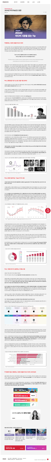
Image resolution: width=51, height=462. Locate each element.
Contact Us (24, 458)
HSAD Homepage (20, 458)
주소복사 (45, 12)
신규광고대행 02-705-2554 (19, 459)
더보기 (45, 427)
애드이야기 (15, 2)
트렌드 (28, 2)
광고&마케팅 (22, 2)
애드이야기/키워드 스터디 (8, 8)
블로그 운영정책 (10, 458)
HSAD (4, 458)
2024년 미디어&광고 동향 (13, 10)
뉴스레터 (38, 2)
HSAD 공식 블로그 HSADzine (6, 2)
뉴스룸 (33, 2)
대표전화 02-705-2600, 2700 (11, 459)
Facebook (44, 12)
